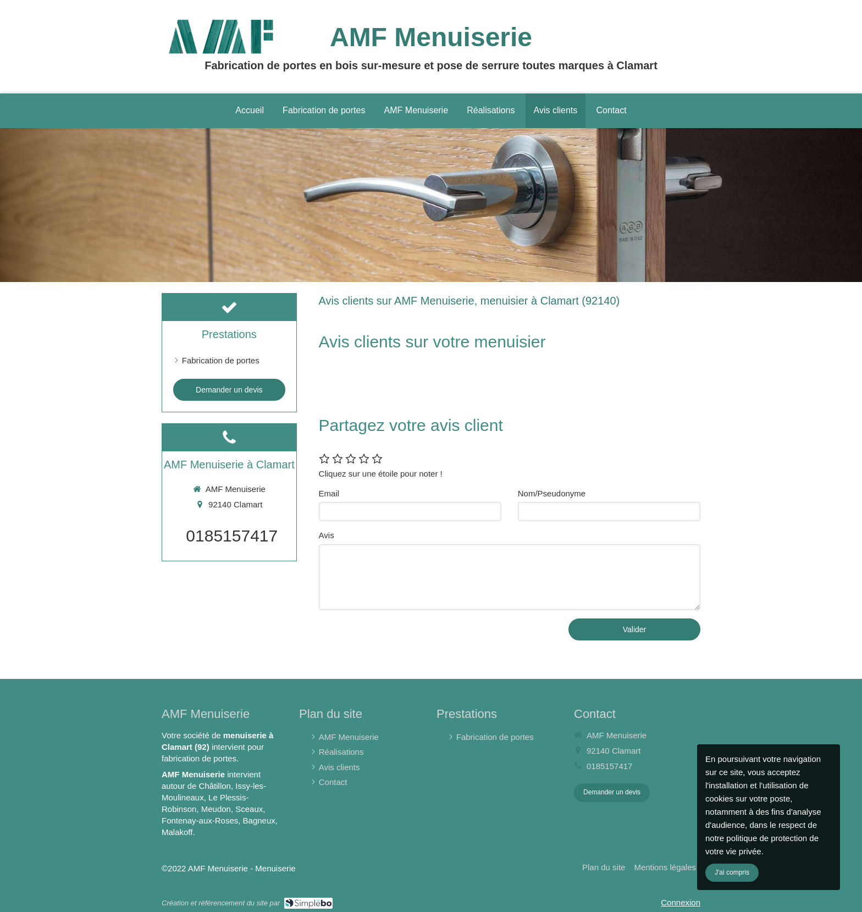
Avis (326, 535)
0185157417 (232, 536)
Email (329, 493)
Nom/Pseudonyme (551, 493)
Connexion (680, 902)
